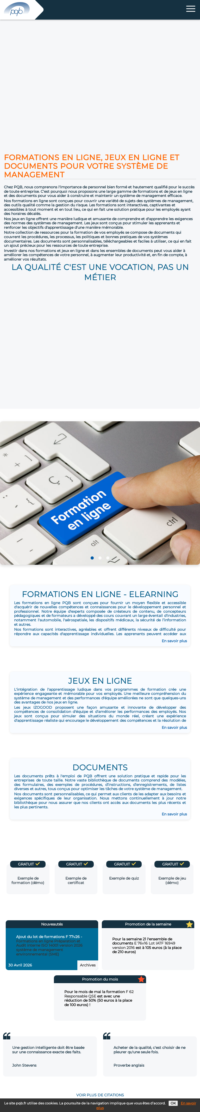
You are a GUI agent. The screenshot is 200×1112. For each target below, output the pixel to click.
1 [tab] (92, 558)
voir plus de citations (100, 1095)
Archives (88, 965)
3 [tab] (107, 558)
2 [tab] (100, 558)
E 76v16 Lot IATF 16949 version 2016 (143, 945)
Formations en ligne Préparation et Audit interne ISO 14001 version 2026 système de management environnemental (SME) (49, 948)
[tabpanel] (100, 493)
